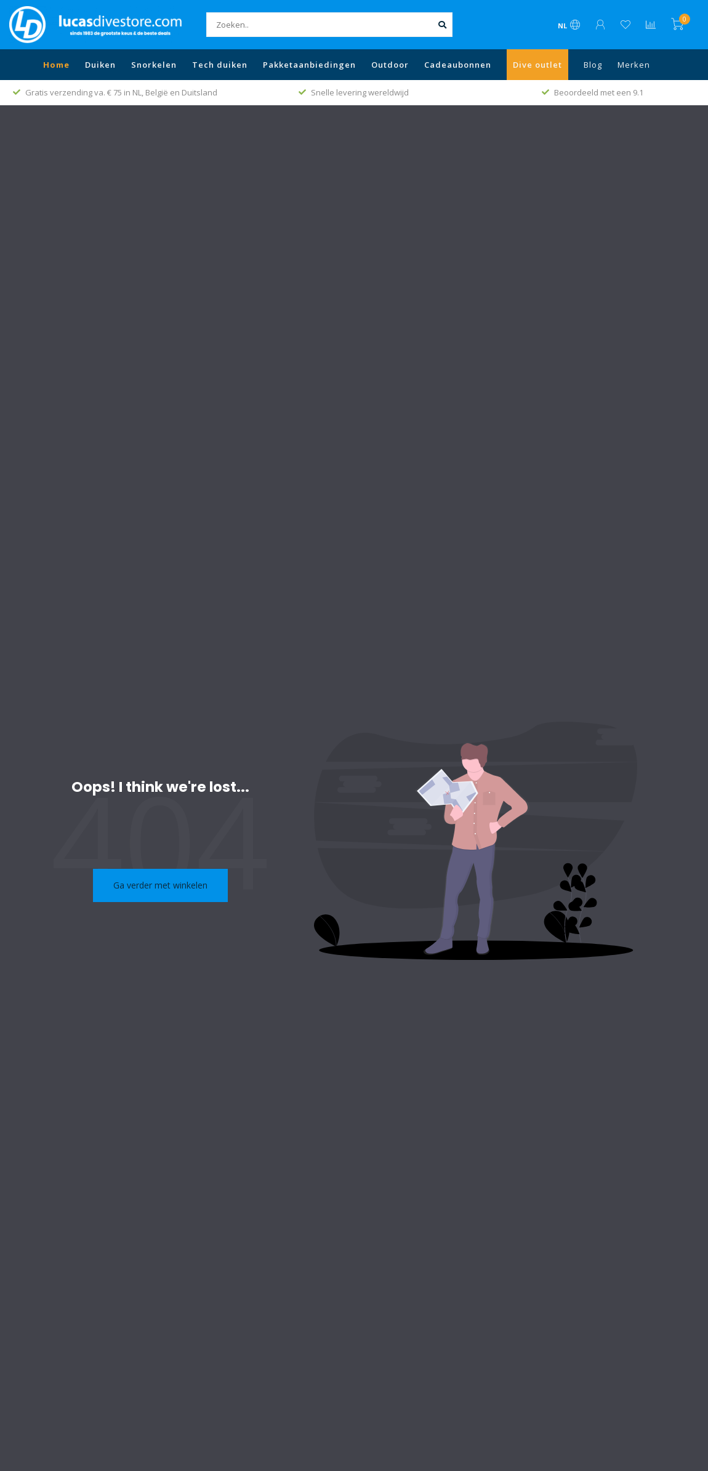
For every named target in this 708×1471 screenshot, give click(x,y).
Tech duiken (219, 64)
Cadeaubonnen (457, 64)
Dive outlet (537, 64)
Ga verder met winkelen (160, 885)
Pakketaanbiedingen (309, 64)
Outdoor (390, 64)
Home (56, 64)
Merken (633, 64)
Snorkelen (154, 64)
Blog (593, 64)
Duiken (100, 64)
